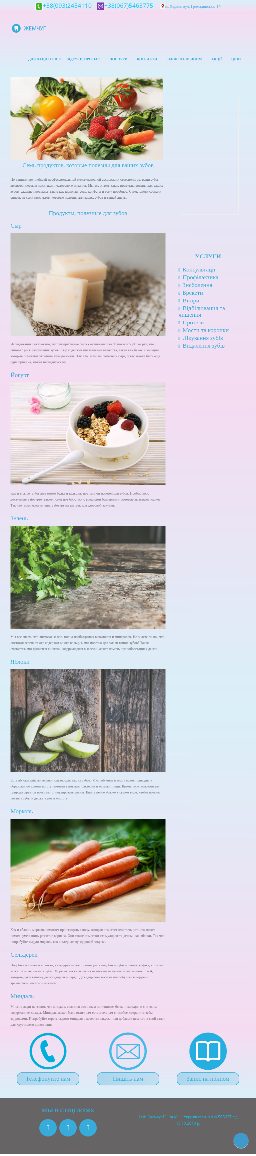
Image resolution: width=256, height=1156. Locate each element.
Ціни (235, 60)
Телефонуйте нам (48, 1080)
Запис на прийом (182, 60)
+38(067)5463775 (126, 5)
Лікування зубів (203, 339)
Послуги (116, 60)
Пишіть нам (128, 1080)
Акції (215, 60)
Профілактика (200, 279)
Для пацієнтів (38, 60)
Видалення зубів (204, 347)
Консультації (199, 271)
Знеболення (197, 286)
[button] (241, 1140)
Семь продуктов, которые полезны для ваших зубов (88, 167)
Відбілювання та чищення (201, 313)
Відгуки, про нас (80, 60)
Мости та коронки (206, 332)
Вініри (191, 302)
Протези (193, 324)
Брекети (193, 294)
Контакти (145, 60)
